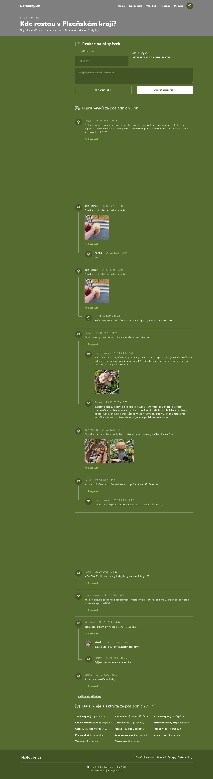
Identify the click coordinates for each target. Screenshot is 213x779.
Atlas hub (151, 5)
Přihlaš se (137, 57)
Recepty (165, 5)
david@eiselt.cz (115, 770)
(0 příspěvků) (169, 716)
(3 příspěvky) (172, 722)
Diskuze (178, 5)
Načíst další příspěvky (89, 696)
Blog (189, 757)
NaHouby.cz (30, 6)
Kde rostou (135, 5)
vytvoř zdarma (162, 57)
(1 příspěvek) (90, 716)
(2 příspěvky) (131, 716)
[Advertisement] (45, 90)
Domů (121, 5)
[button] (103, 90)
